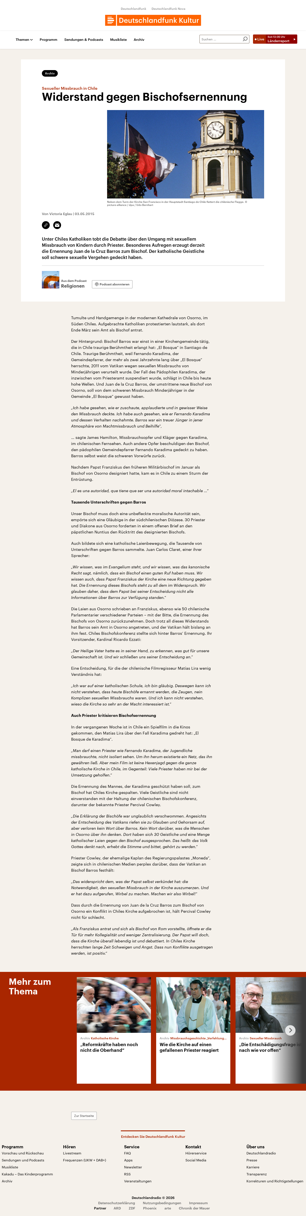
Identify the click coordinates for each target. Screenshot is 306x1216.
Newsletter (133, 1167)
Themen (22, 39)
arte (167, 1208)
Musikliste (118, 39)
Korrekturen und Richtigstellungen (274, 1181)
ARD (117, 1208)
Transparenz (256, 1174)
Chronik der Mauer (194, 1208)
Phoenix (150, 1208)
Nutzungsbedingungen (162, 1203)
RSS (127, 1174)
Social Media (195, 1160)
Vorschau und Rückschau (23, 1153)
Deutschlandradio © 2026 (153, 1197)
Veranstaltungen (138, 1181)
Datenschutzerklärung (116, 1203)
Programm (48, 39)
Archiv (139, 39)
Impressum (198, 1203)
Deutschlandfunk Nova (168, 8)
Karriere (252, 1167)
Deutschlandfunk (133, 8)
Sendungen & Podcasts (83, 39)
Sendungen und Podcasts (23, 1160)
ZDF (132, 1208)
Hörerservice (196, 1153)
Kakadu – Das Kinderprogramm (27, 1174)
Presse (251, 1160)
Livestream (72, 1153)
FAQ (127, 1153)
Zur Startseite (84, 1116)
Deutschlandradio (261, 1153)
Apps (128, 1160)
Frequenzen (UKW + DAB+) (84, 1160)
